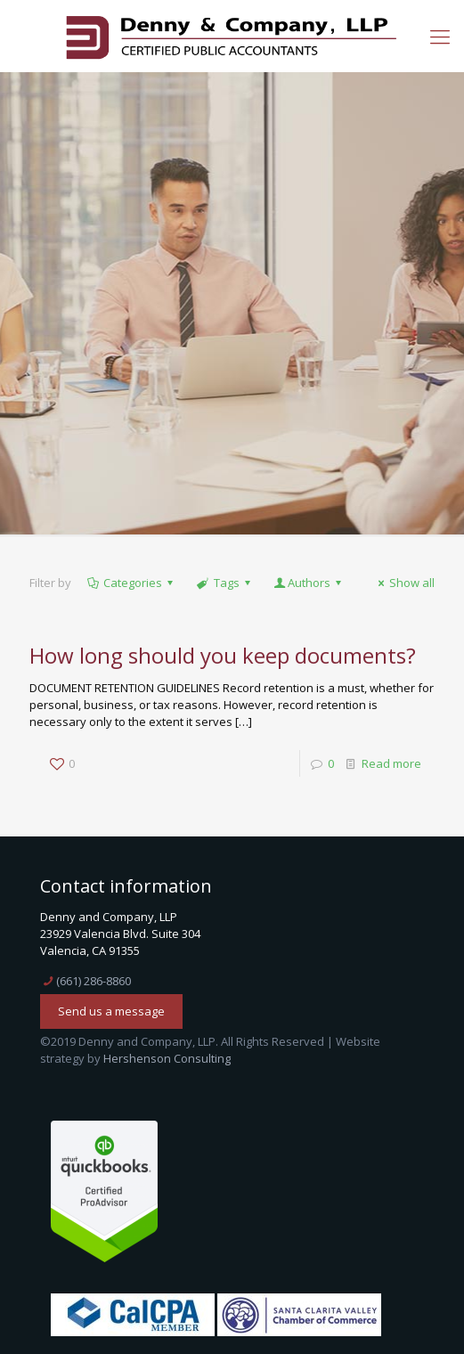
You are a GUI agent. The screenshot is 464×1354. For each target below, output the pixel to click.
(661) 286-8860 (93, 981)
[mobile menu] (440, 35)
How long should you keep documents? (222, 655)
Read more (391, 763)
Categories (131, 583)
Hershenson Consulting (167, 1058)
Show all (404, 583)
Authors (309, 583)
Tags (224, 583)
